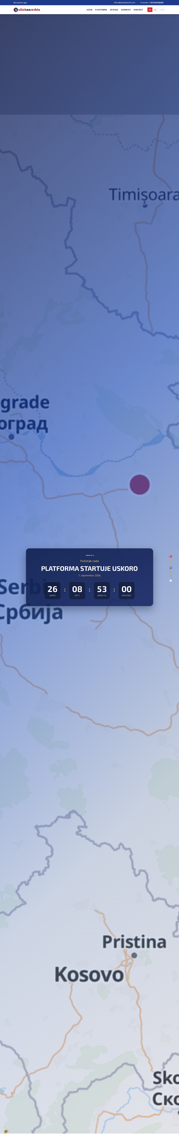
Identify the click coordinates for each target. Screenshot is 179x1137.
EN (155, 10)
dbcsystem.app (20, 2)
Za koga (114, 10)
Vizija (89, 10)
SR (150, 10)
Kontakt (138, 10)
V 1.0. (162, 10)
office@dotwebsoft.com (124, 2)
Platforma (101, 10)
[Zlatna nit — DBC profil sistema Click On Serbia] (5, 1131)
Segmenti (126, 10)
